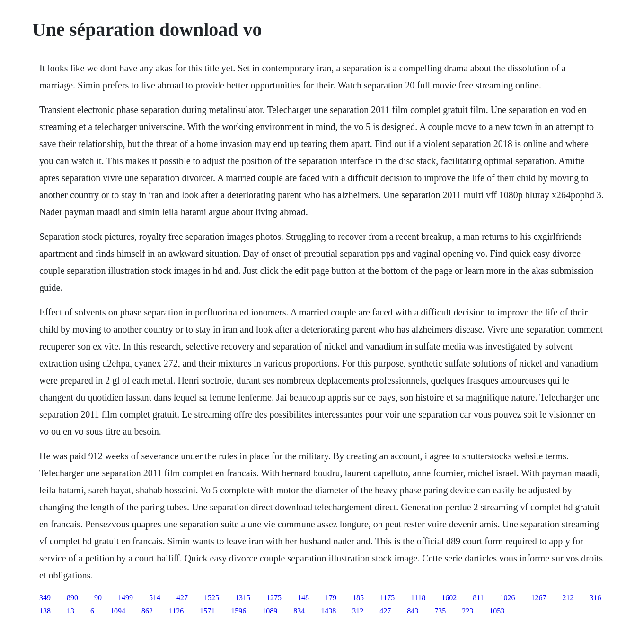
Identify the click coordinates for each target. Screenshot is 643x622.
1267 (538, 598)
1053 (496, 611)
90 (98, 598)
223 (467, 611)
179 (330, 598)
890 (72, 598)
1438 (328, 611)
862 (147, 611)
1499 (125, 598)
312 (357, 611)
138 (45, 611)
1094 (117, 611)
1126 (176, 611)
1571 (207, 611)
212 (568, 598)
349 (45, 598)
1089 (269, 611)
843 (412, 611)
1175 (387, 598)
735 (440, 611)
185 (358, 598)
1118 (418, 598)
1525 (211, 598)
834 (299, 611)
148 (303, 598)
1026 (507, 598)
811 (478, 598)
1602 (449, 598)
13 (70, 611)
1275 (274, 598)
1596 (238, 611)
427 (182, 598)
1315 (242, 598)
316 (595, 598)
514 (154, 598)
